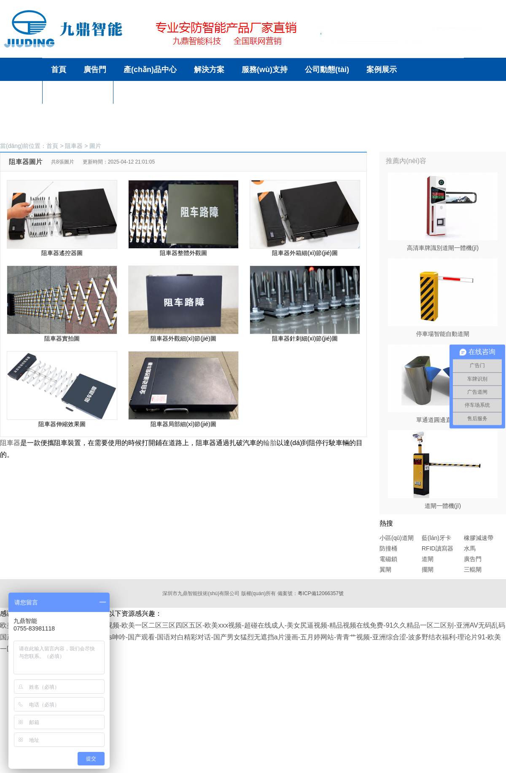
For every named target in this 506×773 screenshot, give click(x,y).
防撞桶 (388, 548)
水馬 (470, 548)
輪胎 (270, 442)
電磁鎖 (388, 559)
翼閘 (385, 569)
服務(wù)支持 (265, 69)
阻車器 (74, 145)
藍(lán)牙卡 (436, 537)
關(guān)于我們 (78, 92)
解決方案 (209, 69)
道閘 (427, 559)
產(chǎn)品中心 (150, 69)
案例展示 (381, 69)
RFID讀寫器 (437, 548)
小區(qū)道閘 (397, 537)
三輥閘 (473, 569)
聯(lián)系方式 (146, 92)
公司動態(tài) (327, 69)
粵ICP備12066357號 (321, 593)
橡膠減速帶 (478, 537)
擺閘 (427, 569)
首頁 (52, 145)
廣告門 (473, 559)
